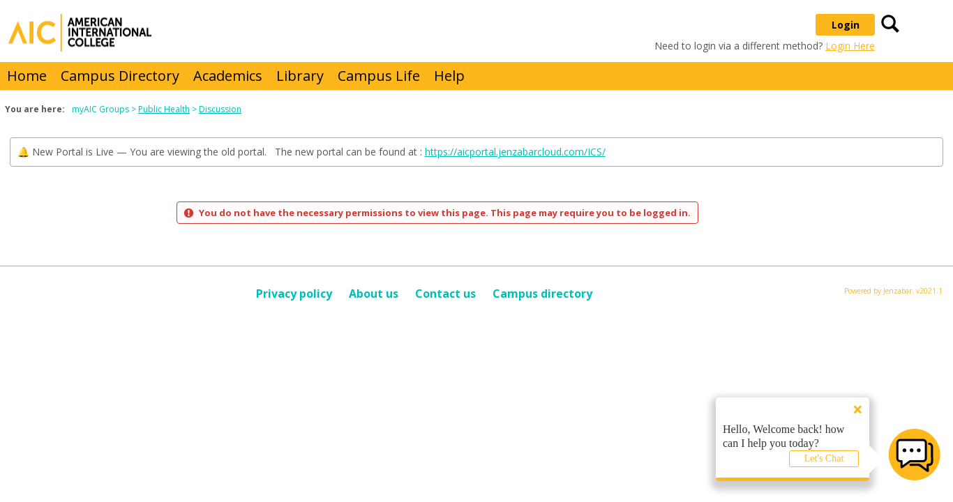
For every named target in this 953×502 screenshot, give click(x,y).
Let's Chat (824, 458)
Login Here (850, 45)
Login (846, 24)
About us (373, 293)
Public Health (164, 109)
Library (300, 75)
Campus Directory (120, 75)
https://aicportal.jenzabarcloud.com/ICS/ (515, 151)
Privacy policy (294, 293)
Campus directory (542, 293)
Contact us (445, 293)
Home (27, 75)
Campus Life (379, 75)
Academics (227, 75)
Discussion (220, 109)
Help (449, 75)
